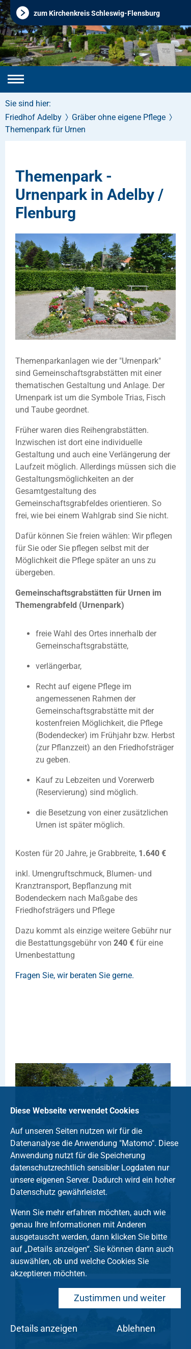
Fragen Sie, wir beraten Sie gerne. (74, 975)
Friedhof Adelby (33, 117)
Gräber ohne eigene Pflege (119, 117)
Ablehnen (136, 1328)
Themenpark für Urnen (45, 129)
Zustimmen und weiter (120, 1298)
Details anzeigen (43, 1328)
